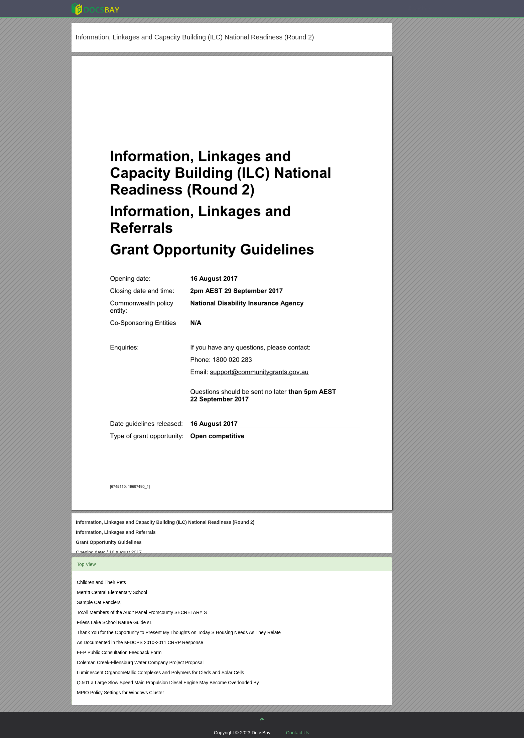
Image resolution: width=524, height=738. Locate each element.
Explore (145, 8)
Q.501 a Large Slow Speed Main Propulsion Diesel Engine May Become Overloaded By (168, 682)
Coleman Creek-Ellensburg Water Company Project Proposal (140, 662)
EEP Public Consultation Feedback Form (119, 652)
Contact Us (297, 732)
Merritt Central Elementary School (112, 592)
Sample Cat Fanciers (99, 602)
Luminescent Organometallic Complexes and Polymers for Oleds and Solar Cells (160, 672)
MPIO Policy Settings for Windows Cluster (120, 692)
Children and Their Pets (101, 582)
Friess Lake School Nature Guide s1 (114, 622)
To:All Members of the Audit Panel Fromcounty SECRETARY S (142, 612)
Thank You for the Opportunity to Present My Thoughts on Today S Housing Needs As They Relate (179, 632)
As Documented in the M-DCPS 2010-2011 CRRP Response (140, 642)
